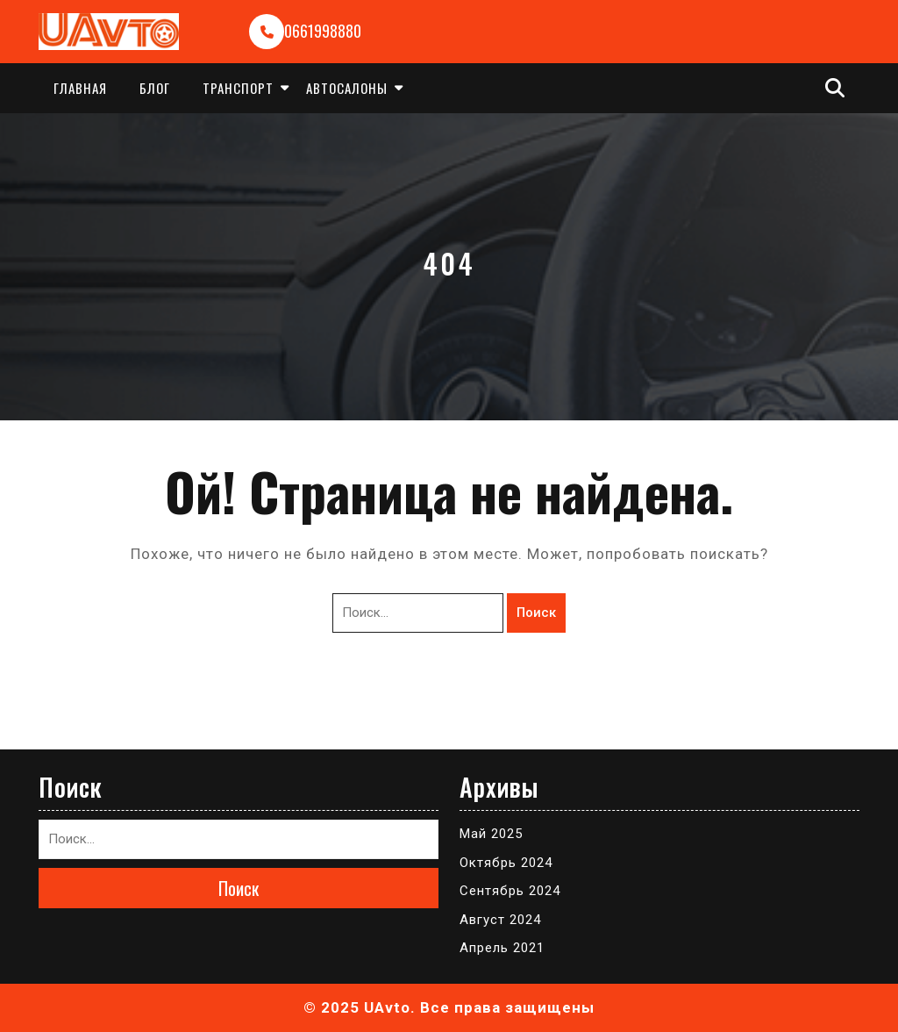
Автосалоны (347, 87)
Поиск (536, 612)
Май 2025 (491, 834)
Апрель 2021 (502, 948)
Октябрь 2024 (506, 863)
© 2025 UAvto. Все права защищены (449, 1007)
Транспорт (238, 87)
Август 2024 (500, 920)
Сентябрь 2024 (510, 891)
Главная (80, 87)
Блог (154, 87)
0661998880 (322, 30)
